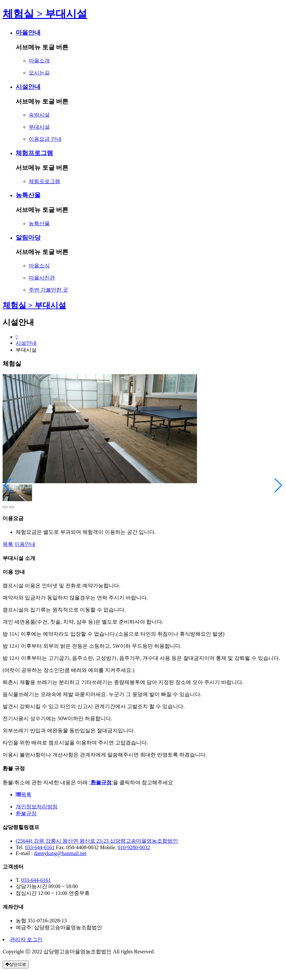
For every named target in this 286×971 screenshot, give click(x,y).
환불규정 (26, 813)
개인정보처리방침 (37, 806)
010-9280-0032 (134, 847)
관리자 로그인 (26, 939)
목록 (8, 544)
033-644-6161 (40, 847)
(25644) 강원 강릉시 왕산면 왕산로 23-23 (63, 841)
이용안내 (24, 544)
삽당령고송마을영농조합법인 (144, 841)
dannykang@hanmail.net (60, 853)
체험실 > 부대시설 (34, 305)
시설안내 (26, 343)
